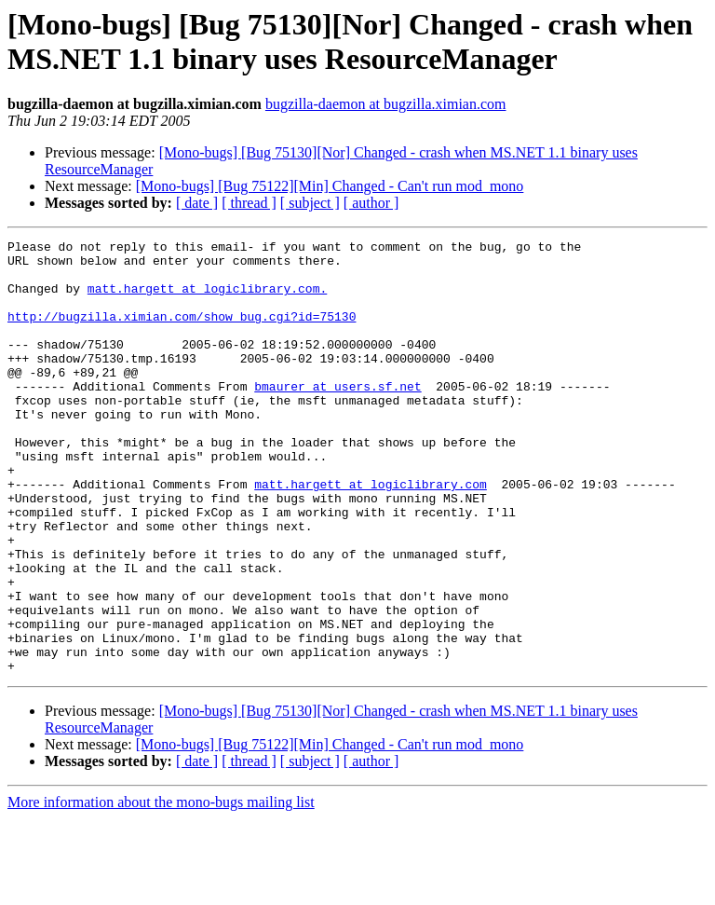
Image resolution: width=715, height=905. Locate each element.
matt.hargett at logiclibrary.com (370, 534)
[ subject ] (310, 203)
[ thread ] (249, 203)
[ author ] (371, 203)
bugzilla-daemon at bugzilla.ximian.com (385, 104)
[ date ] (197, 203)
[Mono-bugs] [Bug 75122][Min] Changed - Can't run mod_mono (330, 186)
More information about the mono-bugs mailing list (161, 889)
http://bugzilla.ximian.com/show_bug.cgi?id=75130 (181, 332)
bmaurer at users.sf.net (337, 416)
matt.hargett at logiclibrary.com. (207, 299)
